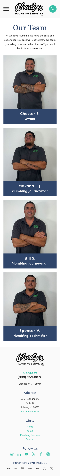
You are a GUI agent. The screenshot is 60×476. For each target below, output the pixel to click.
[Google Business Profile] (12, 454)
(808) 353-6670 (30, 377)
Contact (30, 439)
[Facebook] (41, 454)
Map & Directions (29, 411)
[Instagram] (48, 454)
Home (30, 426)
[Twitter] (33, 454)
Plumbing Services (30, 435)
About (30, 431)
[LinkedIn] (19, 454)
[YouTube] (26, 454)
